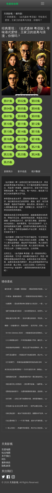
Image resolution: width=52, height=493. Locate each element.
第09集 (35, 116)
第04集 (8, 108)
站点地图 (6, 452)
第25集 (8, 162)
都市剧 (19, 13)
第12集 (35, 124)
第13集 (8, 131)
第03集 (35, 101)
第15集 (35, 131)
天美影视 (8, 13)
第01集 (8, 101)
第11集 (22, 124)
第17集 (22, 139)
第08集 (22, 116)
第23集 (22, 154)
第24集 (35, 154)
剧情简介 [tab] (8, 171)
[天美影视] (13, 3)
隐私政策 (6, 465)
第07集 (8, 116)
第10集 (8, 124)
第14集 (22, 131)
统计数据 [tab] (35, 171)
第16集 (8, 139)
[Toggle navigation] (42, 3)
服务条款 (6, 462)
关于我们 (6, 455)
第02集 (22, 101)
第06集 (35, 108)
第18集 (35, 139)
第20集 (22, 147)
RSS (3, 459)
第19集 (8, 147)
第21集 (35, 147)
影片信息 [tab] (22, 171)
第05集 (22, 108)
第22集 (8, 154)
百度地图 (6, 449)
